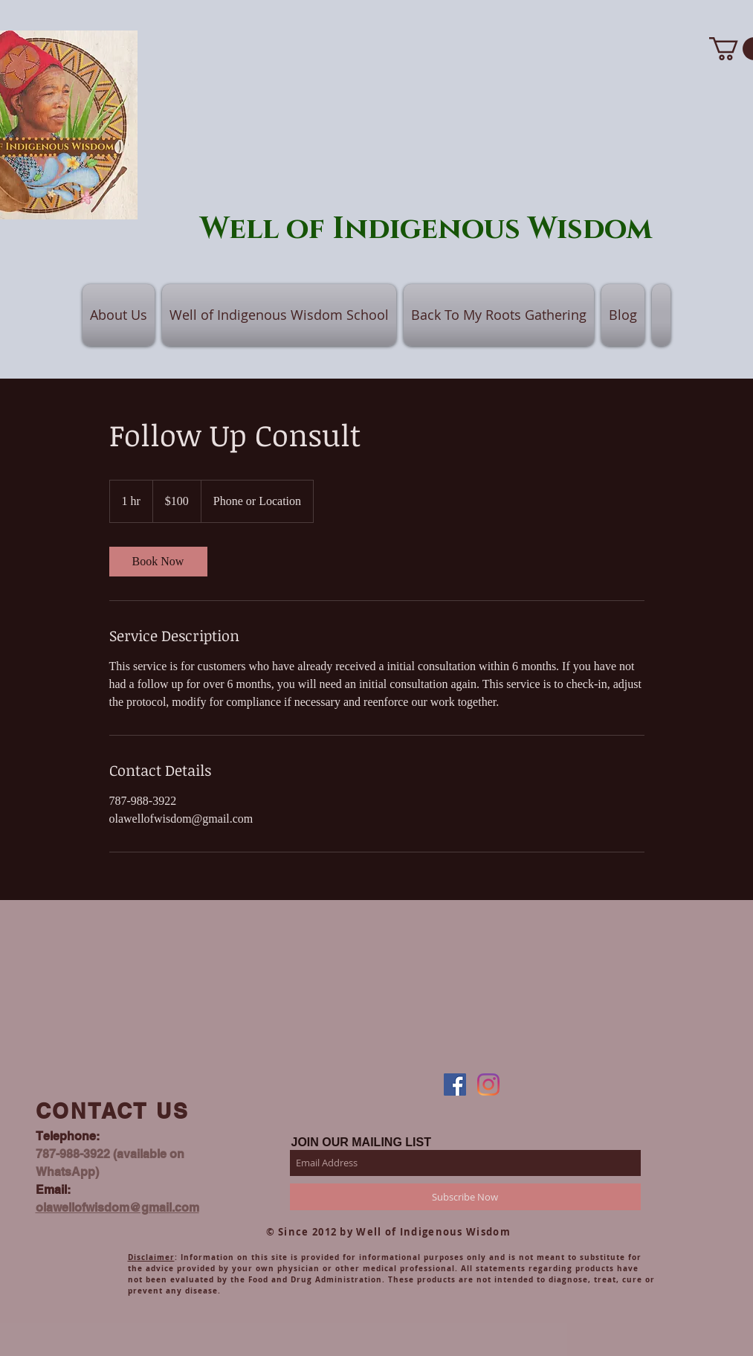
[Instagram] (488, 1084)
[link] (158, 561)
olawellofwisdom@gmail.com (117, 1208)
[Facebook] (455, 1084)
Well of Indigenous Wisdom (426, 229)
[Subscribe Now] (465, 1196)
